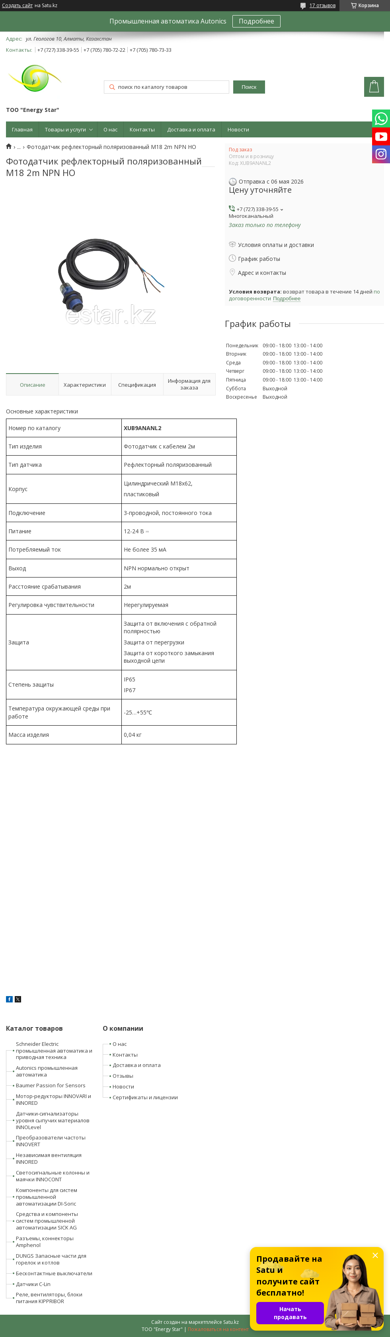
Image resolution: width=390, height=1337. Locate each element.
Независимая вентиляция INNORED (49, 1158)
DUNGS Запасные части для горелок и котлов (51, 1259)
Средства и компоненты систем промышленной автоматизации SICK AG (47, 1220)
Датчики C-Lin (33, 1284)
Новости (238, 129)
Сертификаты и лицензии (145, 1097)
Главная (22, 129)
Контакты (142, 129)
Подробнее (256, 21)
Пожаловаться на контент (218, 1329)
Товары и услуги (65, 129)
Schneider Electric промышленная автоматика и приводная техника (54, 1050)
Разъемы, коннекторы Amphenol (45, 1242)
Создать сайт (17, 5)
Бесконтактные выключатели (54, 1273)
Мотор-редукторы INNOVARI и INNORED (53, 1099)
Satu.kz (231, 1322)
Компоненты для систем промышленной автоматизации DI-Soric (46, 1196)
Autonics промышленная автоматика (47, 1071)
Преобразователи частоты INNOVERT (51, 1141)
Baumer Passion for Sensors (51, 1085)
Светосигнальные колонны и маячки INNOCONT (53, 1176)
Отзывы (123, 1075)
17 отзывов (322, 5)
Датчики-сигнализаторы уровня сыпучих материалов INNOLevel (53, 1120)
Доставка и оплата (191, 129)
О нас (110, 129)
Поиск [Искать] (249, 87)
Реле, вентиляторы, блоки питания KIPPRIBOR (49, 1298)
